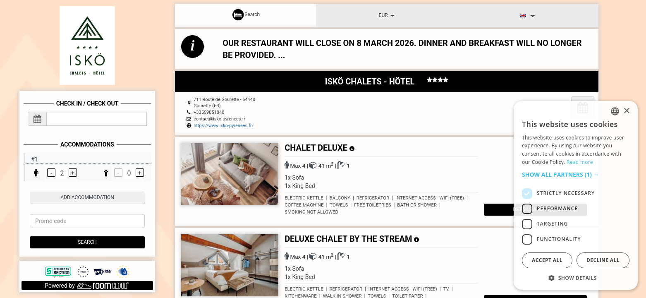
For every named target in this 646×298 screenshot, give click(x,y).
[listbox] (615, 111)
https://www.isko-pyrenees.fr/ (224, 125)
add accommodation (87, 197)
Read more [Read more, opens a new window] (580, 162)
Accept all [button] (547, 260)
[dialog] (576, 195)
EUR (387, 15)
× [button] (626, 111)
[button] (575, 175)
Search (87, 242)
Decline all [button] (603, 260)
